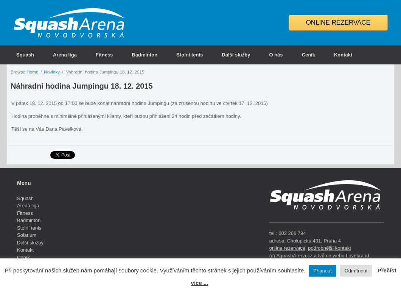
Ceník (308, 55)
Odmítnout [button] (356, 271)
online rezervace (287, 248)
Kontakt (343, 55)
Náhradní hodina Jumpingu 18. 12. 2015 (82, 86)
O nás (276, 55)
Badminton (144, 55)
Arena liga (65, 55)
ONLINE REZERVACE (338, 22)
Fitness (104, 55)
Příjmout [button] (322, 271)
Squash (25, 55)
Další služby (236, 55)
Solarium (26, 235)
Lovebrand (357, 255)
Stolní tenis (189, 55)
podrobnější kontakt (329, 248)
